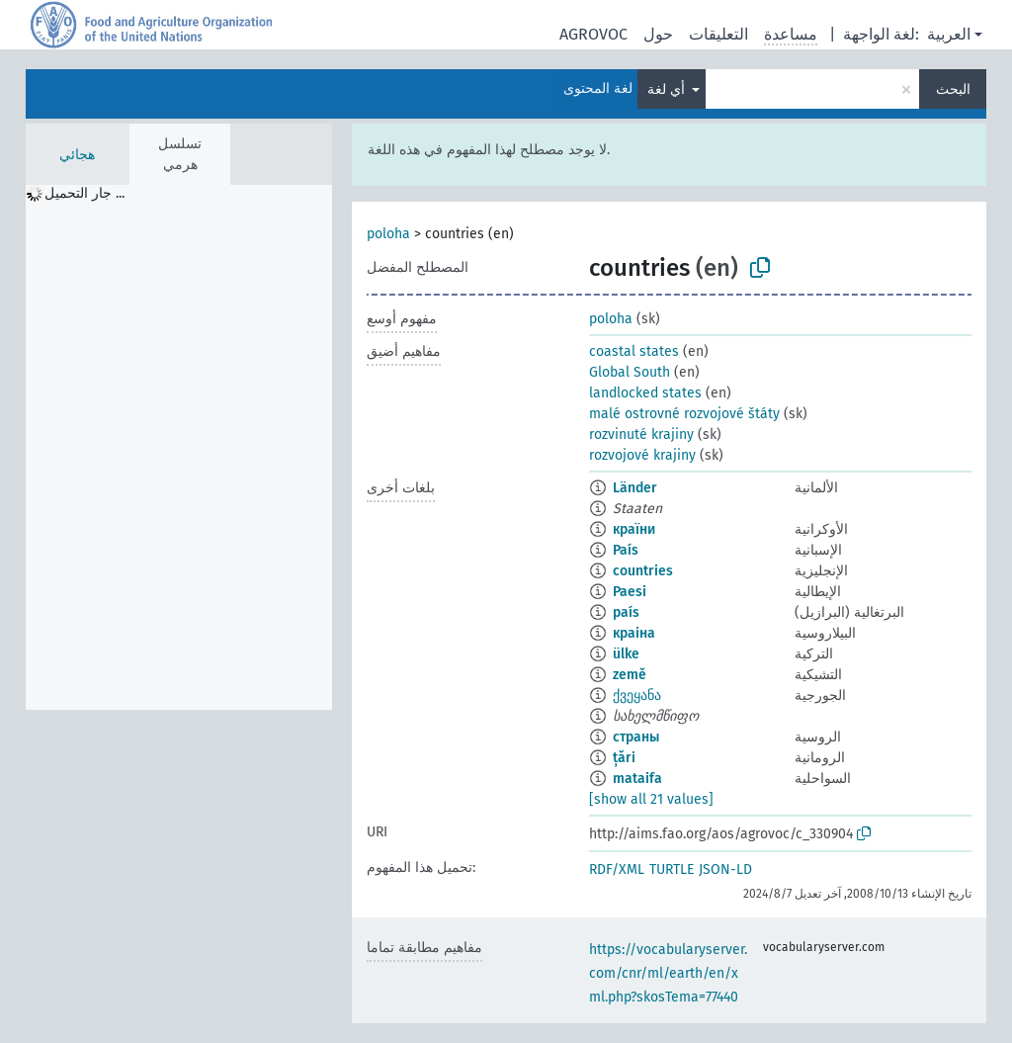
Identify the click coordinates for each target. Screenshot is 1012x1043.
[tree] (179, 447)
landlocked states (645, 393)
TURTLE (671, 869)
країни (634, 529)
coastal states (634, 351)
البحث (953, 89)
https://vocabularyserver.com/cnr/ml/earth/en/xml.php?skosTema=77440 (668, 973)
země (629, 674)
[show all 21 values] (651, 799)
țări (624, 757)
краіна (634, 633)
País (625, 550)
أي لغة (668, 89)
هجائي (77, 154)
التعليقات (718, 34)
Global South (629, 372)
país (626, 612)
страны (636, 737)
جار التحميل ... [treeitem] (84, 193)
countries (643, 571)
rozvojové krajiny (642, 455)
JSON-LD (725, 869)
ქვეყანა (637, 695)
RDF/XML (616, 869)
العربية (948, 34)
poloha (388, 233)
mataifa (637, 778)
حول (658, 34)
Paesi (629, 591)
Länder (635, 487)
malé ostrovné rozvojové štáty (684, 413)
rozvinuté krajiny (641, 434)
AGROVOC (593, 34)
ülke (626, 654)
